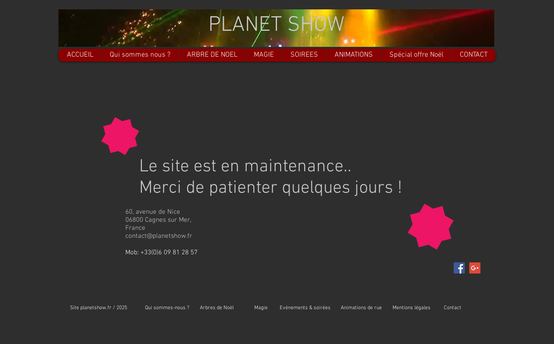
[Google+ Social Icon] (474, 268)
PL (220, 25)
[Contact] (452, 308)
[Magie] (261, 308)
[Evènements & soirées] (305, 308)
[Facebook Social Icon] (459, 268)
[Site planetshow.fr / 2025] (98, 308)
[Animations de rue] (361, 308)
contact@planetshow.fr (158, 236)
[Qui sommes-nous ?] (167, 308)
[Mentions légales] (411, 308)
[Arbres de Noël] (216, 308)
